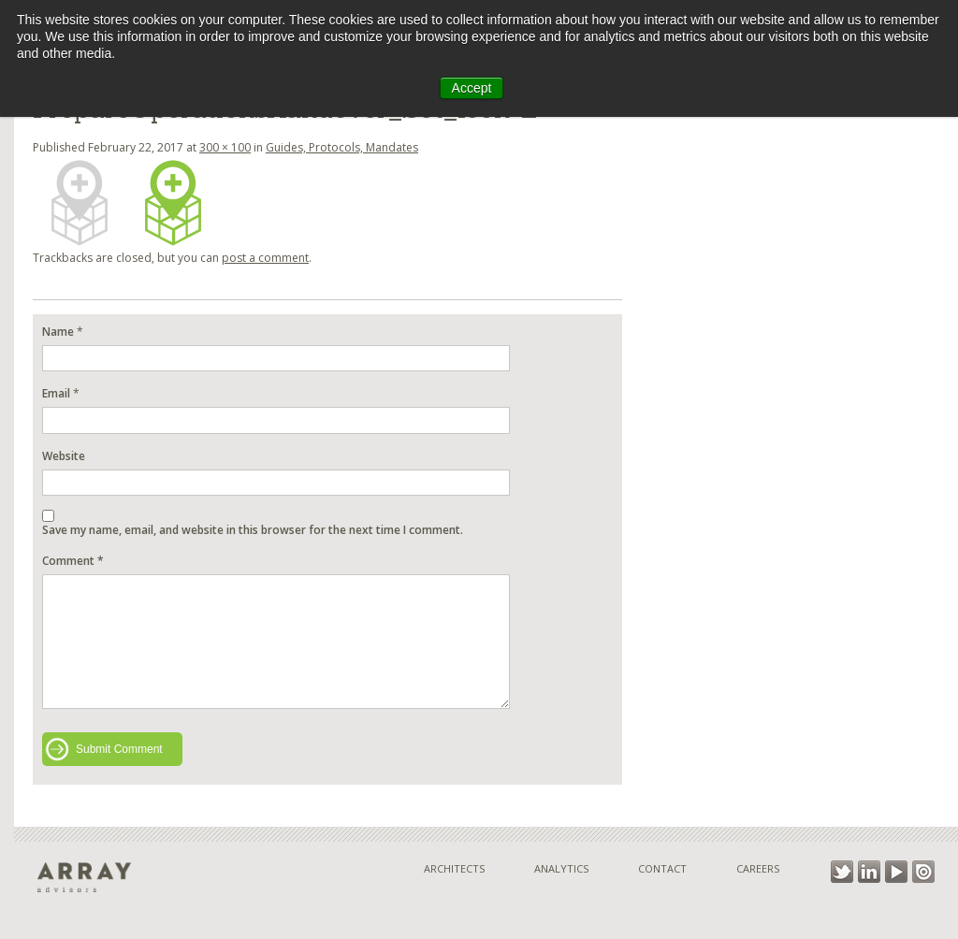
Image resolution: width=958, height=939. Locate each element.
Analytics (561, 868)
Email (56, 393)
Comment (73, 561)
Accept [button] (472, 87)
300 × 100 (225, 147)
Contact (662, 868)
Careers (757, 868)
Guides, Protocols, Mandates (342, 147)
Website (63, 456)
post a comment (265, 258)
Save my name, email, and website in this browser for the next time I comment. (252, 530)
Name (58, 331)
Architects (454, 868)
